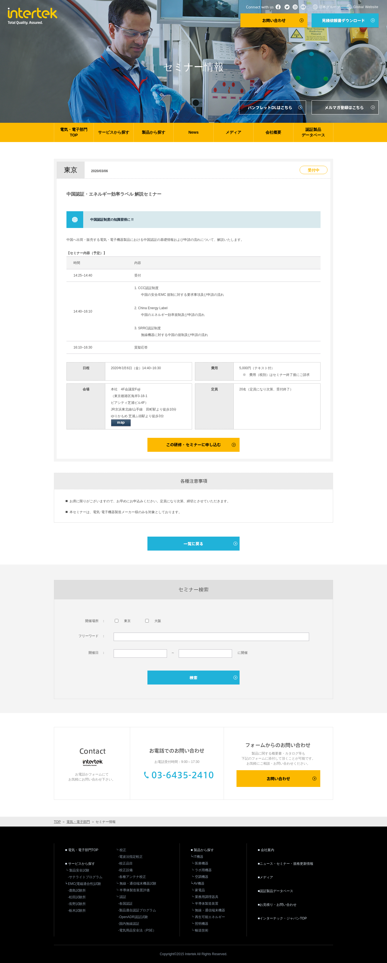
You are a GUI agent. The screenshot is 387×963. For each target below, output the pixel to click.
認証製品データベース (313, 132)
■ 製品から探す (202, 850)
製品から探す (153, 132)
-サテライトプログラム (85, 877)
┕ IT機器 (197, 857)
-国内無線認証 (128, 924)
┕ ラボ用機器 (201, 870)
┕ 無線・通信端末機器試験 (135, 883)
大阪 (153, 621)
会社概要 (273, 132)
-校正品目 (125, 863)
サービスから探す (113, 132)
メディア (233, 132)
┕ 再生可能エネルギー (208, 917)
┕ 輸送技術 (199, 930)
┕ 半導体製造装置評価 (132, 890)
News (193, 132)
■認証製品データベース (275, 891)
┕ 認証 (120, 897)
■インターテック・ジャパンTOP (282, 918)
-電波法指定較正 (130, 857)
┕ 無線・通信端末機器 (208, 910)
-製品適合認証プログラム (137, 910)
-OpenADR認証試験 (133, 917)
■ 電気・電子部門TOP (81, 850)
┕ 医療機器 (199, 863)
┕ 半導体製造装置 (204, 904)
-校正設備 (125, 870)
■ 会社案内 (266, 850)
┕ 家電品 (198, 890)
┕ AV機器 (197, 883)
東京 (123, 621)
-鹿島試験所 (77, 890)
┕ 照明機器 (199, 924)
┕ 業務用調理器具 (204, 897)
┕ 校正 (120, 850)
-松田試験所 (77, 897)
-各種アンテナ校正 (132, 877)
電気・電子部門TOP (73, 132)
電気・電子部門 (78, 822)
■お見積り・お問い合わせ (277, 905)
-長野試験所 (77, 904)
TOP (57, 822)
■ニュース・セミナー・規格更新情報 (285, 864)
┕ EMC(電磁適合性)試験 (83, 884)
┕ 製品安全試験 (77, 870)
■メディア (265, 877)
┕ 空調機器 (199, 877)
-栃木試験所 (77, 910)
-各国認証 (125, 904)
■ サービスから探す (80, 864)
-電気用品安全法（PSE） (137, 930)
